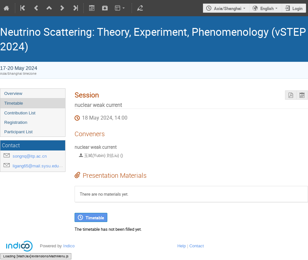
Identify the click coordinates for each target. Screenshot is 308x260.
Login (297, 8)
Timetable (13, 103)
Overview (13, 93)
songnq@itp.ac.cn (30, 156)
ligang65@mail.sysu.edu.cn (39, 166)
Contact (196, 246)
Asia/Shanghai (227, 8)
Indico (69, 246)
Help (181, 246)
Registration (15, 122)
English (267, 8)
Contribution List (19, 112)
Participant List (18, 131)
